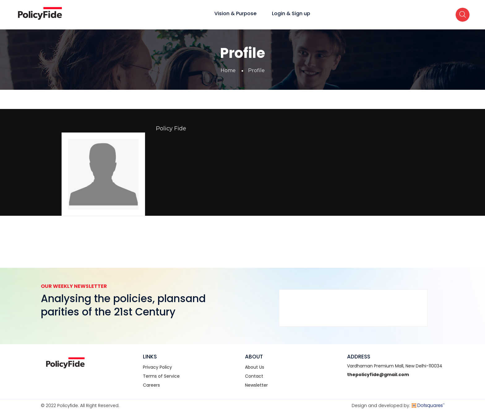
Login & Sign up (291, 13)
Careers (151, 385)
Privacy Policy (157, 367)
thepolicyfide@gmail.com (378, 374)
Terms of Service (161, 376)
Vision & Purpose (235, 13)
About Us (254, 367)
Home (228, 70)
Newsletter (256, 385)
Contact (254, 376)
